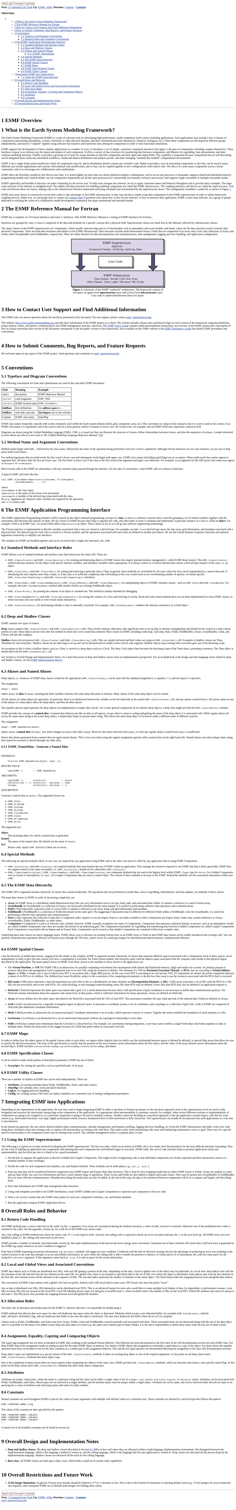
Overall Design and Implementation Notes (37, 100)
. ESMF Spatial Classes (34, 62)
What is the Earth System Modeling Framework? (40, 21)
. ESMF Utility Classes (34, 71)
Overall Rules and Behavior (29, 80)
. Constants (28, 97)
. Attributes (28, 94)
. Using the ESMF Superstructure (39, 77)
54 (67, 1434)
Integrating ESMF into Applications (34, 74)
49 (68, 1247)
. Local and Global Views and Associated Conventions (50, 86)
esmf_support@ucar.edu (138, 317)
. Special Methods (31, 56)
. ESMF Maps (29, 65)
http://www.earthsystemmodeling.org (34, 322)
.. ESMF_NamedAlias (40, 53)
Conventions (21, 33)
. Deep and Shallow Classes (36, 47)
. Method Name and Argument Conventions (45, 39)
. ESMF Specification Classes (37, 68)
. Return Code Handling (34, 83)
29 (100, 435)
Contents (69, 7)
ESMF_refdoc (45, 7)
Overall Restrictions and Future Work (35, 103)
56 (52, 1233)
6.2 (91, 1456)
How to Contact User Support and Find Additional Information (48, 27)
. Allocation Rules (31, 88)
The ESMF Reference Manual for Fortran (37, 24)
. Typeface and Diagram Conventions (41, 36)
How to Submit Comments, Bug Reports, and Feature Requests (48, 30)
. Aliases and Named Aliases (37, 50)
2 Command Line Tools (20, 7)
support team (76, 197)
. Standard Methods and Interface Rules (43, 45)
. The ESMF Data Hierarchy (37, 59)
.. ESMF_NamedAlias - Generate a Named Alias (34, 748)
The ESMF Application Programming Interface (39, 42)
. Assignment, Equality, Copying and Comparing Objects (52, 91)
